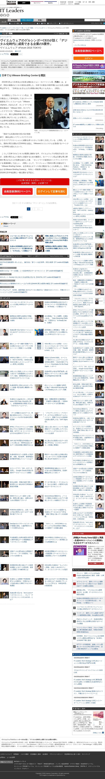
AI (39, 23)
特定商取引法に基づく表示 (72, 754)
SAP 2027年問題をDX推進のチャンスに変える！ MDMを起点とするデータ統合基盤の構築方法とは (21, 443)
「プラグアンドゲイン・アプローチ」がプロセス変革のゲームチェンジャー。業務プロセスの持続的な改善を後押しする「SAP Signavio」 (56, 417)
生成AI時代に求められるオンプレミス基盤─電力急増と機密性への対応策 (21, 387)
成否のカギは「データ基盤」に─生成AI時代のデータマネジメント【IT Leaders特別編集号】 (32, 271)
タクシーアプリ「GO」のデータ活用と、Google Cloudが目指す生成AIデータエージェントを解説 (21, 470)
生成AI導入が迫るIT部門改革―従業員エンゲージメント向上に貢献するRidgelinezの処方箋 (56, 374)
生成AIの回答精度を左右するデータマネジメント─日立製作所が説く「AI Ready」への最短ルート (21, 248)
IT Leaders (12, 10)
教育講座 (77, 4)
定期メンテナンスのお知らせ (82, 118)
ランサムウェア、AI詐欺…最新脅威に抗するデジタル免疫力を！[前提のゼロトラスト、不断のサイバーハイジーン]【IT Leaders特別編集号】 (34, 291)
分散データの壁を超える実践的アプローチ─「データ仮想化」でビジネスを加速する (21, 553)
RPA (44, 23)
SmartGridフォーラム (87, 764)
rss (7, 15)
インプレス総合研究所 (62, 764)
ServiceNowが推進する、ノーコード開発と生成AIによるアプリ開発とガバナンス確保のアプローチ (56, 498)
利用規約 (16, 754)
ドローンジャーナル (94, 766)
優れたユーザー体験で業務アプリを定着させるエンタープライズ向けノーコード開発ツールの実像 (21, 346)
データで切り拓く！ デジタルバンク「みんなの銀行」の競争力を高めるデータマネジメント (56, 484)
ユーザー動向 (15, 23)
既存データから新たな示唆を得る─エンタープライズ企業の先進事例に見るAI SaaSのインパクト (56, 457)
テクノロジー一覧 (18, 28)
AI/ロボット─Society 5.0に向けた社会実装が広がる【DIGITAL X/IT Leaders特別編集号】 (30, 277)
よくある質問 (11, 757)
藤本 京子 (18, 51)
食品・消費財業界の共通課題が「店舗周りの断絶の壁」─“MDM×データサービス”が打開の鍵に (56, 401)
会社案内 (45, 754)
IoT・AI (85, 2)
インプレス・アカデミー (21, 768)
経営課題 (14, 20)
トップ (4, 22)
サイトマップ (86, 754)
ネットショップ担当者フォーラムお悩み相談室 (49, 766)
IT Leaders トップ (5, 28)
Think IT (40, 764)
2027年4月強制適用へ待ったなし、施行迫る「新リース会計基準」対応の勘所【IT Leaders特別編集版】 (34, 263)
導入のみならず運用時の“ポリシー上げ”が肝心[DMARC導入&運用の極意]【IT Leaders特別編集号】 (34, 283)
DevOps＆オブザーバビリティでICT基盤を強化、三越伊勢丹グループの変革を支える (21, 526)
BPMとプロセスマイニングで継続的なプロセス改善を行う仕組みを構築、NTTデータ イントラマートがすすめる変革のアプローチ (83, 314)
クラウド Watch (74, 764)
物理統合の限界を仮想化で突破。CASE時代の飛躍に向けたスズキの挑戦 (56, 248)
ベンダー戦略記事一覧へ (61, 33)
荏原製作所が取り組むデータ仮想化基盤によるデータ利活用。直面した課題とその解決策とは (21, 567)
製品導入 (50, 3)
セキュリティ (53, 23)
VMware (5, 226)
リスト (20, 54)
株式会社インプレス (20, 761)
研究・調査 (92, 2)
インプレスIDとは (80, 45)
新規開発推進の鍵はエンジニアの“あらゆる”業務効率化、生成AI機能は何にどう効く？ (56, 470)
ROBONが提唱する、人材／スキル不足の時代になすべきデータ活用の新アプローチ (21, 512)
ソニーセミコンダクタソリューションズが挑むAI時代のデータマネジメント (21, 238)
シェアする (4, 54)
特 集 (40, 20)
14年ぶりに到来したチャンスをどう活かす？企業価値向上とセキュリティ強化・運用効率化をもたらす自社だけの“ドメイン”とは (83, 237)
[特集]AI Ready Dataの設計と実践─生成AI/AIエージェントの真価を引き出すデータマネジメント (88, 540)
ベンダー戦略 (29, 28)
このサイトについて (6, 754)
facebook (4, 15)
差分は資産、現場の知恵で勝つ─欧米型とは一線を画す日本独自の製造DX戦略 (21, 484)
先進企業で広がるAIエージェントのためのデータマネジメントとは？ (21, 332)
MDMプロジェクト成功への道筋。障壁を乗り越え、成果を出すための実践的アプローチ (21, 498)
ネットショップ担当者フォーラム (24, 766)
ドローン (70, 4)
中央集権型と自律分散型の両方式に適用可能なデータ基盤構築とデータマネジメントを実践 (21, 540)
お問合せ (2, 757)
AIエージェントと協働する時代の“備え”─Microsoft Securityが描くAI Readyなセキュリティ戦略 (56, 387)
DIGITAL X (83, 766)
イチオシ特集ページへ (95, 563)
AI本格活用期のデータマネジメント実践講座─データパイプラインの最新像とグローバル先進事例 (56, 553)
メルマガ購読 (25, 754)
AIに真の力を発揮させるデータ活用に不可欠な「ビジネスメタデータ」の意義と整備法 (56, 443)
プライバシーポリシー (56, 754)
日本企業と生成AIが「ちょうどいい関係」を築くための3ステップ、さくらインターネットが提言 (56, 567)
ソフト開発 (78, 2)
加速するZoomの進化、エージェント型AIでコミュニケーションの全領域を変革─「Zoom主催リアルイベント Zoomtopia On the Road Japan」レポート (56, 362)
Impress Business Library (81, 40)
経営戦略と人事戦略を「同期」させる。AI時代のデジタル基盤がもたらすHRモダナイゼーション (56, 332)
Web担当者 (63, 2)
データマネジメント (67, 23)
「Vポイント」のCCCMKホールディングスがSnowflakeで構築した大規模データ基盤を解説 (56, 526)
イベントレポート (40, 28)
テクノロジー (27, 20)
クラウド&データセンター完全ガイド (25, 764)
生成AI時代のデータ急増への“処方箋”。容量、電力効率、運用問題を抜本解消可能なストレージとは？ (21, 457)
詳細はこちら (97, 733)
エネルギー (63, 4)
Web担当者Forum (49, 764)
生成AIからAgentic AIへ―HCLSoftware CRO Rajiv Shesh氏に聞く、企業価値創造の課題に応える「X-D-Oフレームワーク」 (83, 273)
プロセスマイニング (29, 23)
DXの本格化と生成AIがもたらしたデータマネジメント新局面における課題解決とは (56, 540)
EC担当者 (70, 2)
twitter (1, 15)
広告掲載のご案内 (35, 754)
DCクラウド (37, 3)
